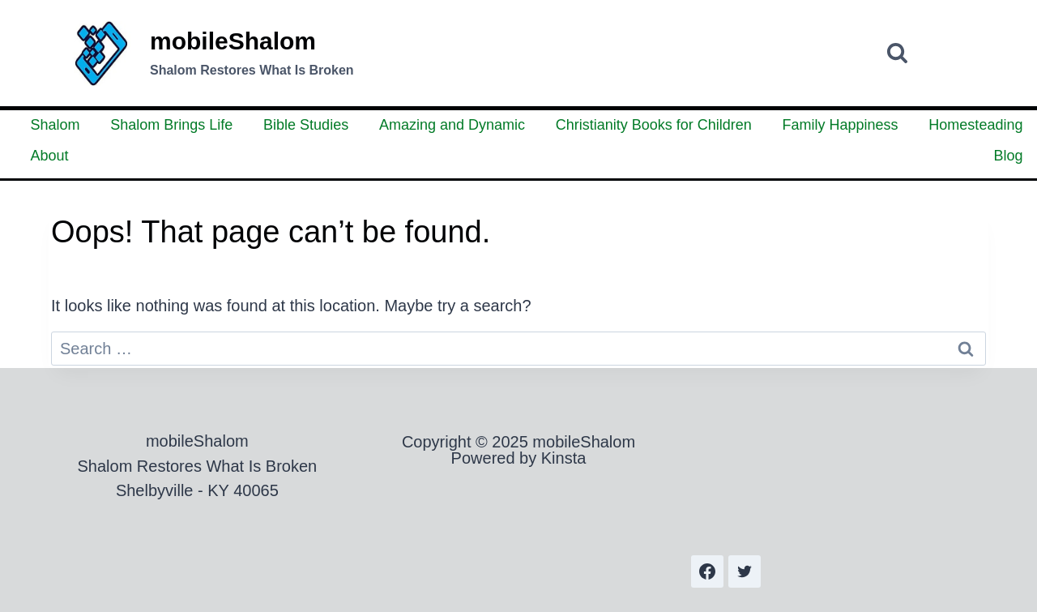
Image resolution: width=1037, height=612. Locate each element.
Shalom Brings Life (171, 125)
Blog (1007, 156)
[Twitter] (744, 571)
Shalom (55, 125)
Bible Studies (305, 125)
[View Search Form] (897, 53)
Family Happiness (840, 125)
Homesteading (975, 125)
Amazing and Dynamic (452, 125)
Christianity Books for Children (654, 125)
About (50, 156)
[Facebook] (707, 571)
